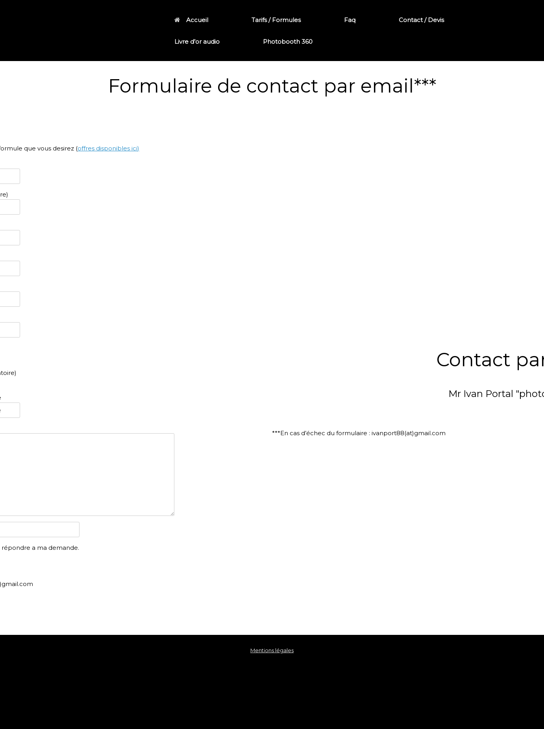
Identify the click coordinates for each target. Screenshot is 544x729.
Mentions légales (272, 650)
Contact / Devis (421, 20)
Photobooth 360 (288, 41)
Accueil (191, 20)
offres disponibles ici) (108, 148)
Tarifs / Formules (276, 20)
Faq (349, 20)
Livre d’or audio (197, 41)
